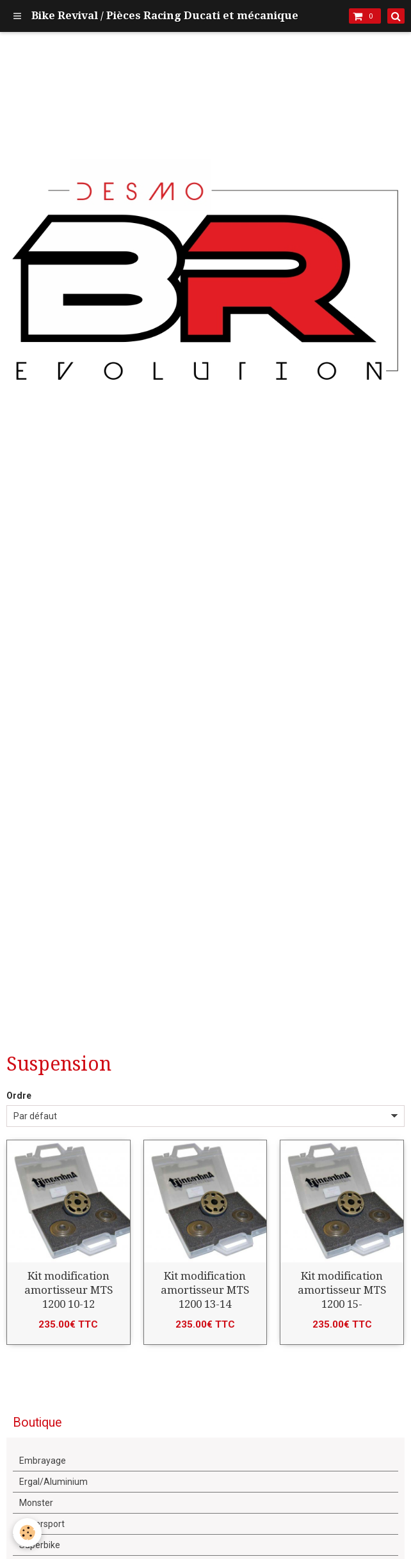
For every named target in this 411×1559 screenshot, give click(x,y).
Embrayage (42, 1460)
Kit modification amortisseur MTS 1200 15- (342, 1289)
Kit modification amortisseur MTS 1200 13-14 (205, 1289)
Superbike (39, 1545)
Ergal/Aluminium (53, 1482)
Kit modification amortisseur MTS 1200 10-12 (68, 1289)
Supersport (42, 1524)
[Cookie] (27, 1532)
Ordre (18, 1095)
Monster (36, 1503)
